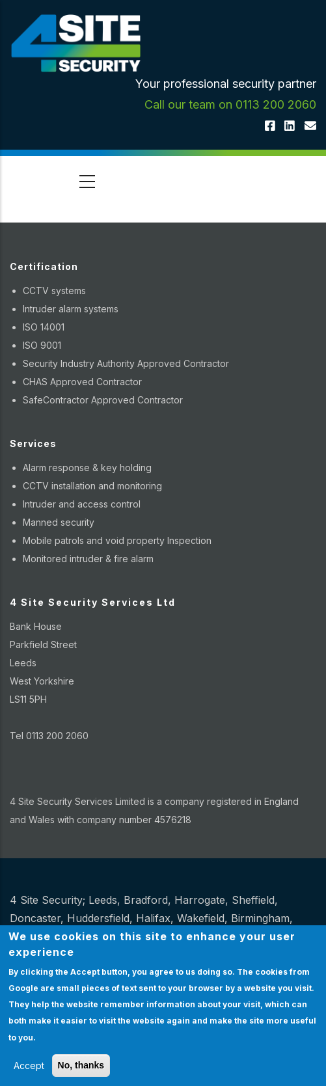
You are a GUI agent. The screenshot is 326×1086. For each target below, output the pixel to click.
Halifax (153, 918)
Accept (29, 1065)
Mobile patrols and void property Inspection (117, 540)
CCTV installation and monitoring (92, 485)
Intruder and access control (82, 503)
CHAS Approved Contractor (82, 381)
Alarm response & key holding (87, 467)
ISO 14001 (43, 327)
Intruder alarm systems (70, 308)
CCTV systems (54, 290)
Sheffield (253, 899)
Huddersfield (98, 918)
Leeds (102, 899)
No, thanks (81, 1065)
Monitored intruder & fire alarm (88, 558)
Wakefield (200, 918)
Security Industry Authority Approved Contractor (126, 363)
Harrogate (199, 899)
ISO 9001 (42, 345)
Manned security (58, 522)
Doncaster (35, 918)
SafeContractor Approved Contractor (103, 399)
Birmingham (260, 918)
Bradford (146, 899)
